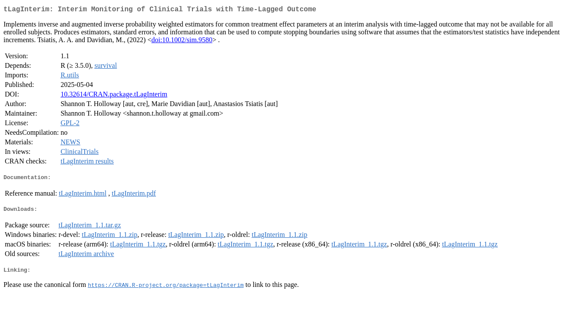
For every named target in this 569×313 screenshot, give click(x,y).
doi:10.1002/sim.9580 (181, 41)
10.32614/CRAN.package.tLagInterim (113, 96)
